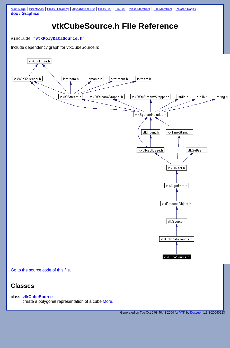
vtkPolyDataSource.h (59, 38)
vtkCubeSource (37, 297)
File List (120, 9)
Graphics (30, 13)
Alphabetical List (83, 9)
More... (109, 301)
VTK (182, 312)
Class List (104, 9)
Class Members (139, 9)
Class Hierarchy (58, 9)
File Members (163, 9)
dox (14, 13)
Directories (36, 9)
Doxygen (196, 312)
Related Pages (186, 9)
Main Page (18, 9)
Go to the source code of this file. (41, 270)
